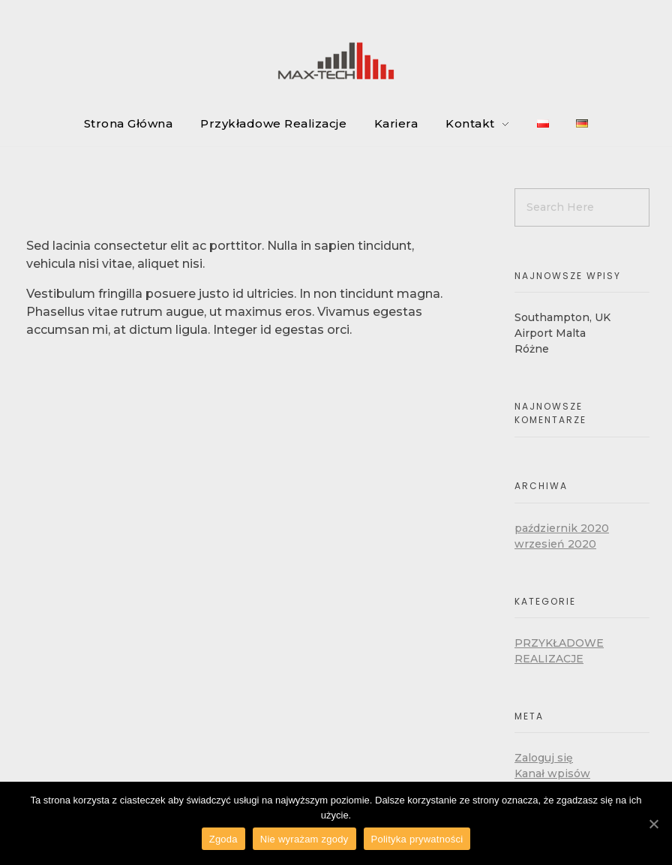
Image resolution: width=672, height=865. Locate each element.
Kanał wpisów (552, 773)
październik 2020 (561, 528)
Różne (531, 349)
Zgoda (223, 839)
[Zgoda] (653, 823)
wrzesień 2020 (555, 544)
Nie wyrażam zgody (304, 839)
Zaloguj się (543, 757)
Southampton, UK (562, 317)
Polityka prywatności (417, 839)
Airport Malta (550, 333)
